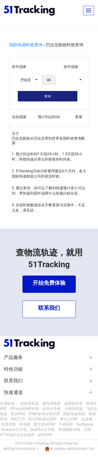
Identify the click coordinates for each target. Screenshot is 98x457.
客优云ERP (69, 419)
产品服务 (13, 357)
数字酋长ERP (44, 424)
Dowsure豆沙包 (14, 429)
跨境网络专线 (69, 429)
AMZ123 (18, 419)
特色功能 (13, 369)
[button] (27, 80)
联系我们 (13, 380)
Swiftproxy (85, 424)
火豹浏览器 (73, 409)
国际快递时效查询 (26, 44)
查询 (47, 96)
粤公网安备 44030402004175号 (72, 449)
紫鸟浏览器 (51, 403)
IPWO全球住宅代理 (44, 414)
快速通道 (13, 392)
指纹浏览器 (29, 403)
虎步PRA (18, 414)
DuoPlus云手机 (42, 429)
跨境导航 (8, 424)
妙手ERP (45, 435)
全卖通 (86, 419)
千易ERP (66, 424)
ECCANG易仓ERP (42, 419)
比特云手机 (52, 409)
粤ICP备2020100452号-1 (20, 449)
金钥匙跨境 (73, 403)
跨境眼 (24, 424)
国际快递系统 (74, 414)
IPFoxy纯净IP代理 (24, 409)
